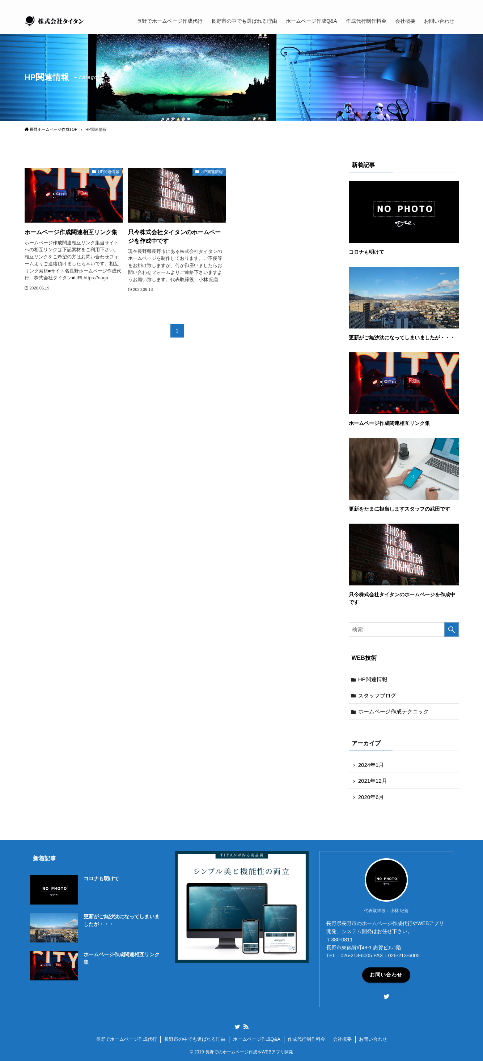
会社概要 (342, 1039)
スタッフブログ (377, 695)
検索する (451, 629)
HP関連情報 (372, 679)
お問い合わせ (386, 975)
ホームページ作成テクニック (393, 711)
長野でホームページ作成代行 (126, 1039)
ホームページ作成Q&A (256, 1039)
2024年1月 (371, 765)
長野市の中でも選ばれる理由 (194, 1039)
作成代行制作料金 (306, 1039)
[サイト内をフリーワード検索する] (404, 629)
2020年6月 (371, 797)
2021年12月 (372, 781)
